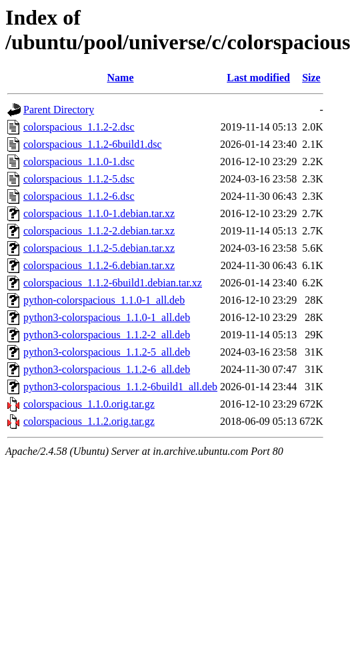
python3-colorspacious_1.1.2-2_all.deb (106, 334)
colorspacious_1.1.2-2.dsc (79, 127)
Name (120, 77)
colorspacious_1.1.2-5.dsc (79, 178)
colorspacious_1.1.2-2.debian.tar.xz (99, 230)
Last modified (258, 77)
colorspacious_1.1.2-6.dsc (79, 196)
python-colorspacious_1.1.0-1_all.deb (104, 300)
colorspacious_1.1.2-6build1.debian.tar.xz (112, 282)
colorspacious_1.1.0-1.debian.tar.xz (99, 213)
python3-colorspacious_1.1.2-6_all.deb (106, 369)
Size (311, 77)
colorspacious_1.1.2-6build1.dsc (92, 144)
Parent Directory (58, 109)
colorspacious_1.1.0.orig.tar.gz (89, 404)
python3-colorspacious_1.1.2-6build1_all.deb (120, 386)
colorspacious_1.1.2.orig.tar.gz (89, 421)
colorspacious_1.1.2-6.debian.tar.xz (99, 265)
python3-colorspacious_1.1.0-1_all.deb (106, 317)
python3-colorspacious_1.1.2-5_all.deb (106, 352)
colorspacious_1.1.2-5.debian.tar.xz (99, 248)
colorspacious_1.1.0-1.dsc (79, 161)
